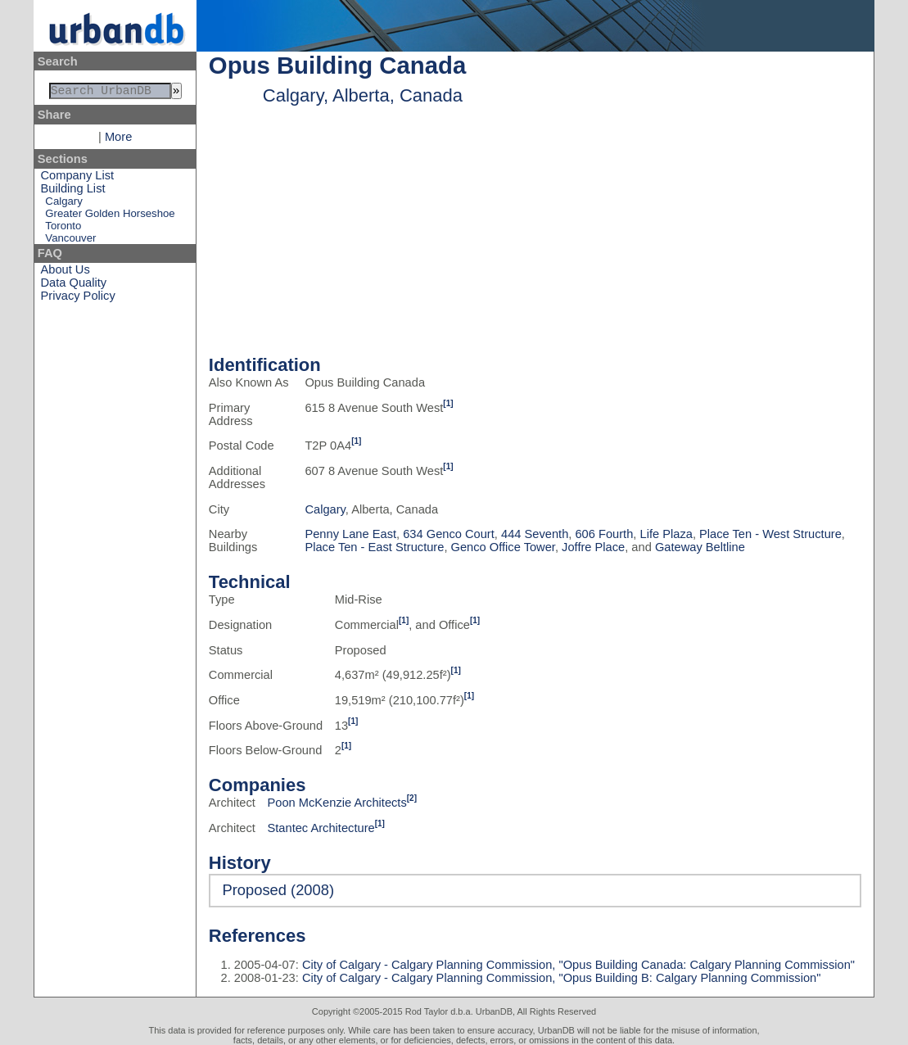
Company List (78, 178)
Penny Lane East (350, 534)
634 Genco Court (449, 534)
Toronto (63, 229)
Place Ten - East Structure (374, 547)
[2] (412, 798)
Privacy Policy (78, 298)
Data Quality (74, 285)
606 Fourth (604, 534)
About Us (65, 272)
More (118, 140)
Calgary (63, 204)
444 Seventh (534, 534)
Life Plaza (666, 534)
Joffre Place (593, 547)
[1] (448, 403)
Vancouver (70, 241)
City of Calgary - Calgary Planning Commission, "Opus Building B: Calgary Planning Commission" (560, 977)
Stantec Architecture (321, 828)
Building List (73, 191)
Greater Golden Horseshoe (109, 216)
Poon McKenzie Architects (337, 802)
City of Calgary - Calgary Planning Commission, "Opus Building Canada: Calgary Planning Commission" (577, 964)
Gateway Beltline (700, 547)
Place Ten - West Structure (770, 534)
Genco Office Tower (503, 547)
